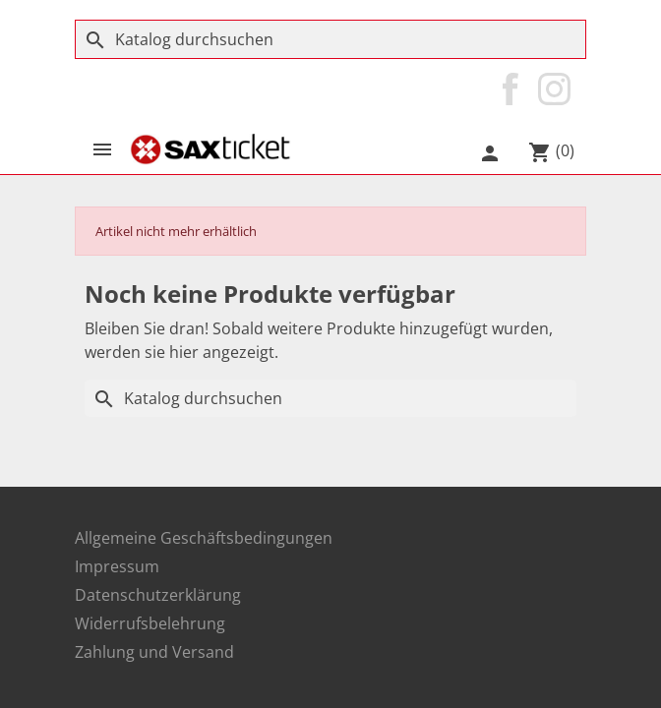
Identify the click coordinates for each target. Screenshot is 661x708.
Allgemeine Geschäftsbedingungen (203, 538)
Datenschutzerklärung (158, 595)
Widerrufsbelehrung (150, 623)
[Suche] (330, 39)
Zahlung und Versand (154, 652)
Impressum (117, 566)
